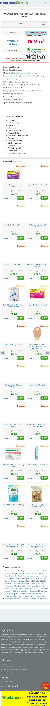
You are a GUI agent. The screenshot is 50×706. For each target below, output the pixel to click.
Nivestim (40, 76)
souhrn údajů (12, 151)
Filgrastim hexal (17, 73)
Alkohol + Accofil (14, 148)
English (7, 681)
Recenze (11, 138)
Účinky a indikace (14, 143)
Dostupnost (12, 146)
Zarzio (24, 79)
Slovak (11, 681)
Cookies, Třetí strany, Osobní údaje (11, 667)
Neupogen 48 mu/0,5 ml (28, 76)
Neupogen (34, 73)
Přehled (11, 120)
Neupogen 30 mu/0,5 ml (11, 76)
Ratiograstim (7, 79)
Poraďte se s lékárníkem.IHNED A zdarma (45, 686)
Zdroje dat (4, 664)
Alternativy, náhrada (15, 140)
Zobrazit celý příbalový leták (18, 135)
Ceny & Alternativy (15, 130)
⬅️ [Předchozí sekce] (2, 353)
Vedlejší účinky (13, 123)
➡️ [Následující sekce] (47, 353)
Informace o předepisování (17, 153)
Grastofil (27, 73)
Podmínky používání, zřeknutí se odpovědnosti (14, 669)
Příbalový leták (13, 133)
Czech (2, 681)
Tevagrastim (16, 79)
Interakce (11, 125)
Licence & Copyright (7, 672)
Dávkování (12, 128)
